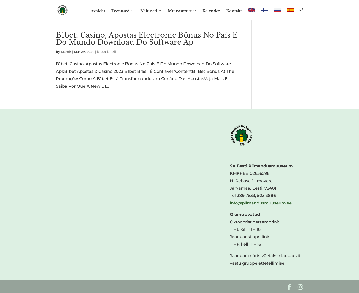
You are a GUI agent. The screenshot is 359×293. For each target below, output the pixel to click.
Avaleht (98, 11)
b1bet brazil (106, 52)
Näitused (148, 11)
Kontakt (234, 11)
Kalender (211, 11)
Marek (66, 52)
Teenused (120, 11)
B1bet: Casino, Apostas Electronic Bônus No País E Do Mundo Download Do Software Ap (147, 38)
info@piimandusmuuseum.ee (261, 203)
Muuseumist (180, 11)
